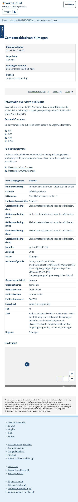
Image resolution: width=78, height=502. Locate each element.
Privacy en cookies (16, 448)
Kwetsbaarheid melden (19, 458)
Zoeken (11, 436)
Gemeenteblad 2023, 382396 (21, 20)
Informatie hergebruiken (20, 444)
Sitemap (12, 454)
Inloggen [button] (7, 12)
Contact (11, 425)
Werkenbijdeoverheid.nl (19, 492)
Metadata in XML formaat (20, 167)
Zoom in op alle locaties (65, 378)
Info (72, 386)
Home (4, 20)
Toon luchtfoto (59, 378)
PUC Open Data (15, 473)
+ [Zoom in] (72, 373)
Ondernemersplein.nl (18, 488)
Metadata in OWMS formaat (21, 171)
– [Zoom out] (72, 378)
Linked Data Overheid (18, 470)
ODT (10, 134)
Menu (71, 4)
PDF (10, 130)
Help (10, 432)
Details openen (2, 31)
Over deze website (17, 422)
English (11, 429)
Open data (13, 466)
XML (10, 137)
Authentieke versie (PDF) (38, 92)
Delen (69, 92)
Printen (57, 92)
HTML (11, 141)
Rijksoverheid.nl (15, 485)
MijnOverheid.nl (15, 481)
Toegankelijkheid (16, 451)
